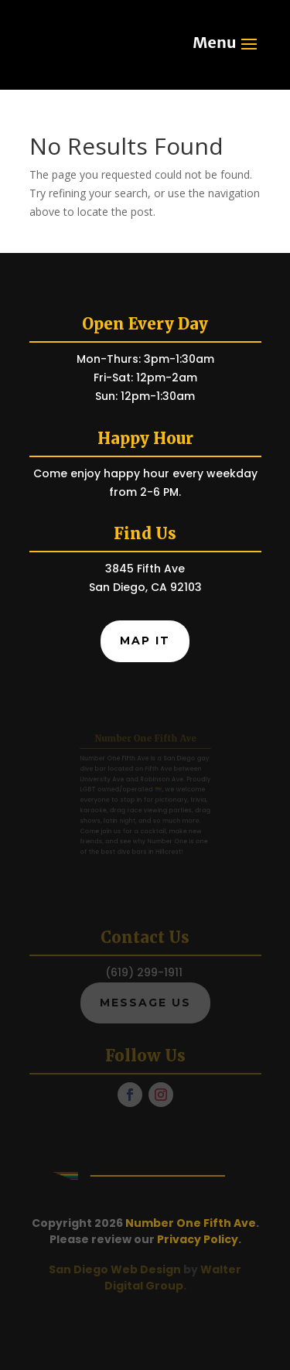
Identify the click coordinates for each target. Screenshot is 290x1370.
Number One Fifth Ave (190, 1223)
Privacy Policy (197, 1239)
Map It (145, 640)
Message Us (145, 1003)
